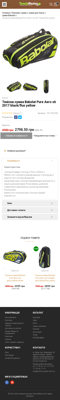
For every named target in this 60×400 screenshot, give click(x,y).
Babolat (5, 98)
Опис (30, 203)
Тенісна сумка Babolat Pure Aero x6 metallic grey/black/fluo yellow (45, 278)
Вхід (6, 352)
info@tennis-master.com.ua (44, 371)
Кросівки (36, 317)
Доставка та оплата (13, 328)
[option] (14, 86)
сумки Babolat (9, 15)
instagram (12, 382)
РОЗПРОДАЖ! (38, 338)
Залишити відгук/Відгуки (30, 217)
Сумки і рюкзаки (39, 326)
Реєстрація (9, 355)
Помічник (9, 336)
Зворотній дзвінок (12, 358)
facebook (7, 382)
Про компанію (10, 317)
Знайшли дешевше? (16, 151)
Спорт (35, 335)
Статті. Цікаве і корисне (14, 342)
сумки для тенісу (37, 13)
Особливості (30, 161)
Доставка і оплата (30, 210)
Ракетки (36, 329)
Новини (8, 339)
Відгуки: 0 (17, 113)
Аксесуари (37, 332)
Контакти (8, 320)
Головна (6, 13)
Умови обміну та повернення (11, 332)
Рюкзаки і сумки (20, 13)
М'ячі (35, 323)
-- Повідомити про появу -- (44, 136)
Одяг (35, 320)
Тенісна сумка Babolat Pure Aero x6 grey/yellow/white (15, 278)
